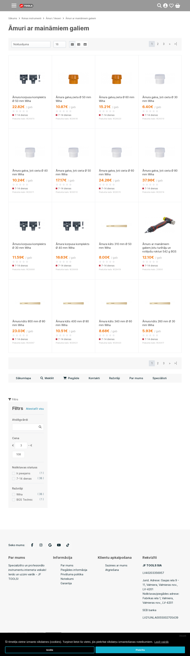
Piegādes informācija (74, 570)
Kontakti (94, 378)
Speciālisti (160, 378)
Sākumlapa (23, 378)
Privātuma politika (72, 574)
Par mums (136, 378)
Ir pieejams (23, 473)
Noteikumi (67, 579)
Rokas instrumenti (31, 18)
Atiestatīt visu (35, 408)
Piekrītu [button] (140, 650)
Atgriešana (112, 570)
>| (175, 43)
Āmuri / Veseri (53, 18)
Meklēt (47, 378)
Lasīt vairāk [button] (161, 641)
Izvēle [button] (49, 650)
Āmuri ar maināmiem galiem (81, 18)
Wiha (19, 494)
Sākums (12, 18)
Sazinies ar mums (116, 565)
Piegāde (71, 378)
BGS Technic (24, 499)
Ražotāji (114, 378)
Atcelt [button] (182, 635)
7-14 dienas (24, 478)
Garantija (66, 583)
